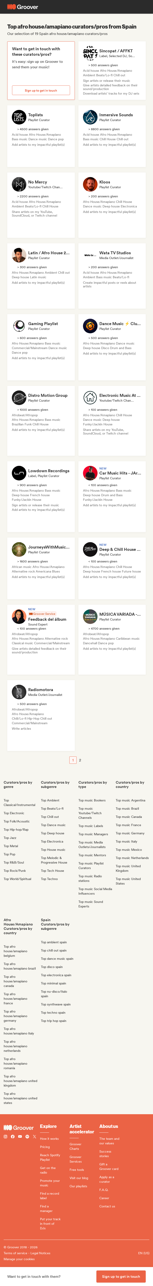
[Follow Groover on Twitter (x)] (34, 1137)
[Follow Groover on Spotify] (27, 1137)
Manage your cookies (19, 1259)
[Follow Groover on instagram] (5, 1137)
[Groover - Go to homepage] (22, 1127)
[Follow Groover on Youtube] (20, 1137)
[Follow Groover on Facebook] (13, 1137)
